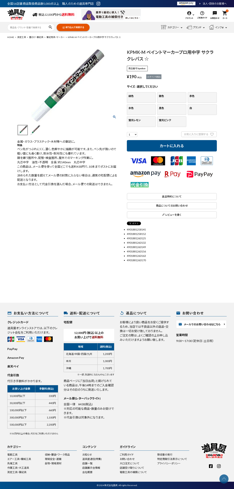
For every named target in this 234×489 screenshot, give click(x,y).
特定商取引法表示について (172, 459)
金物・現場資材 (53, 463)
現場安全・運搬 (53, 459)
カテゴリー (170, 27)
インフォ (216, 27)
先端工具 (12, 463)
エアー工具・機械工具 (19, 459)
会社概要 (87, 472)
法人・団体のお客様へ (215, 3)
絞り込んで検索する (73, 27)
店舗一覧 (87, 463)
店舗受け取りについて (132, 467)
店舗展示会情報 (91, 467)
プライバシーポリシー (169, 463)
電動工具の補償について (133, 472)
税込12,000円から (54, 14)
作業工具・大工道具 (18, 467)
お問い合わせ (127, 459)
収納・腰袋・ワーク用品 (57, 454)
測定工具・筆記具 (17, 472)
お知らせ (87, 454)
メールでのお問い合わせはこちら (199, 324)
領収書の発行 (164, 454)
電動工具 (12, 454)
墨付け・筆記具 (36, 37)
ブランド (193, 27)
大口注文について (129, 463)
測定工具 (21, 37)
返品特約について (172, 196)
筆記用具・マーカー (55, 37)
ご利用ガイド (127, 454)
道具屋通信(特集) (92, 459)
